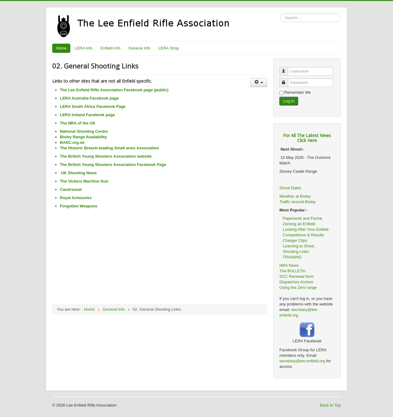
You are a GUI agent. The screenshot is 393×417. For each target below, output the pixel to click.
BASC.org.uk (72, 142)
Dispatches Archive (296, 282)
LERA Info (84, 48)
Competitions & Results (301, 235)
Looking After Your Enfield (306, 229)
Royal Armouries (76, 197)
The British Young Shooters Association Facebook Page (113, 164)
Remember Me (297, 92)
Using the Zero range (298, 287)
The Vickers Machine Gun (84, 181)
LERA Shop (168, 48)
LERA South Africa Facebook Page (93, 106)
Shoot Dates (290, 188)
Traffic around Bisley (297, 201)
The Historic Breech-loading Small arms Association (109, 148)
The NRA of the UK (77, 123)
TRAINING (292, 257)
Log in (288, 101)
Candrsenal (71, 189)
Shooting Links (296, 251)
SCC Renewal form (296, 276)
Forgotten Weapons (78, 206)
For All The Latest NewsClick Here (307, 137)
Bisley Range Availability (83, 137)
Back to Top (330, 405)
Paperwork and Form (301, 218)
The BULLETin (292, 271)
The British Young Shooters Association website (106, 156)
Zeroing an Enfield (299, 224)
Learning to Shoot (298, 246)
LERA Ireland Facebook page (87, 114)
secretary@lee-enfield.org (302, 361)
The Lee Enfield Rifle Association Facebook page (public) (114, 90)
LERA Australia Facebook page (89, 98)
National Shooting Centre (84, 131)
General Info (139, 48)
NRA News (289, 265)
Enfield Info (110, 48)
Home (61, 48)
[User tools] (258, 82)
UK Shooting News (78, 173)
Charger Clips (295, 240)
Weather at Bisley (295, 196)
